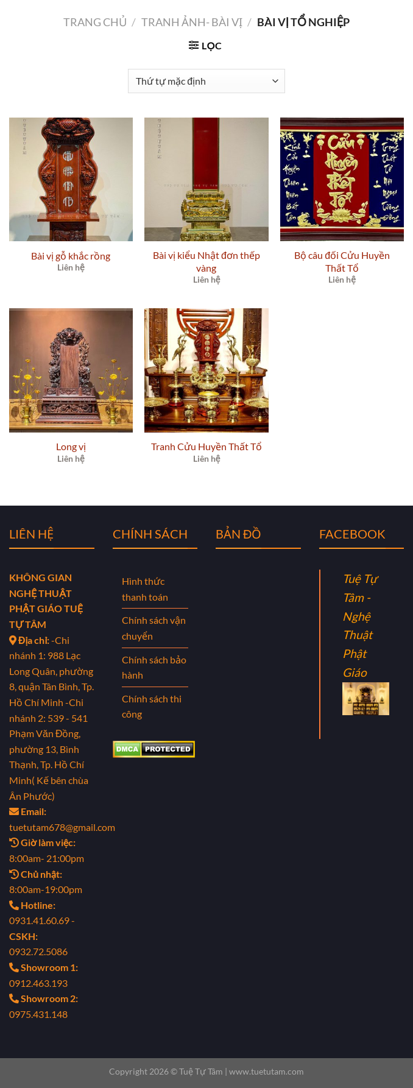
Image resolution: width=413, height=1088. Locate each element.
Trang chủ (95, 22)
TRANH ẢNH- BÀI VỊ (191, 22)
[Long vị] (71, 370)
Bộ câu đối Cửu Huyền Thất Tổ (342, 261)
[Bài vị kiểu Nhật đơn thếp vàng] (206, 179)
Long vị (71, 446)
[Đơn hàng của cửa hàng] (206, 81)
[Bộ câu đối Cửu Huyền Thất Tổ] (342, 179)
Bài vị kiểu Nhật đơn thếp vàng (206, 261)
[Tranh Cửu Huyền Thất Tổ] (206, 370)
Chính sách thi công (152, 706)
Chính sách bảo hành (154, 667)
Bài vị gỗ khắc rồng (70, 255)
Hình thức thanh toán (145, 588)
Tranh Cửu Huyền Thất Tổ (206, 446)
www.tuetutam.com (266, 1071)
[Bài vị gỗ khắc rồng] (71, 179)
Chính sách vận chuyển (154, 627)
